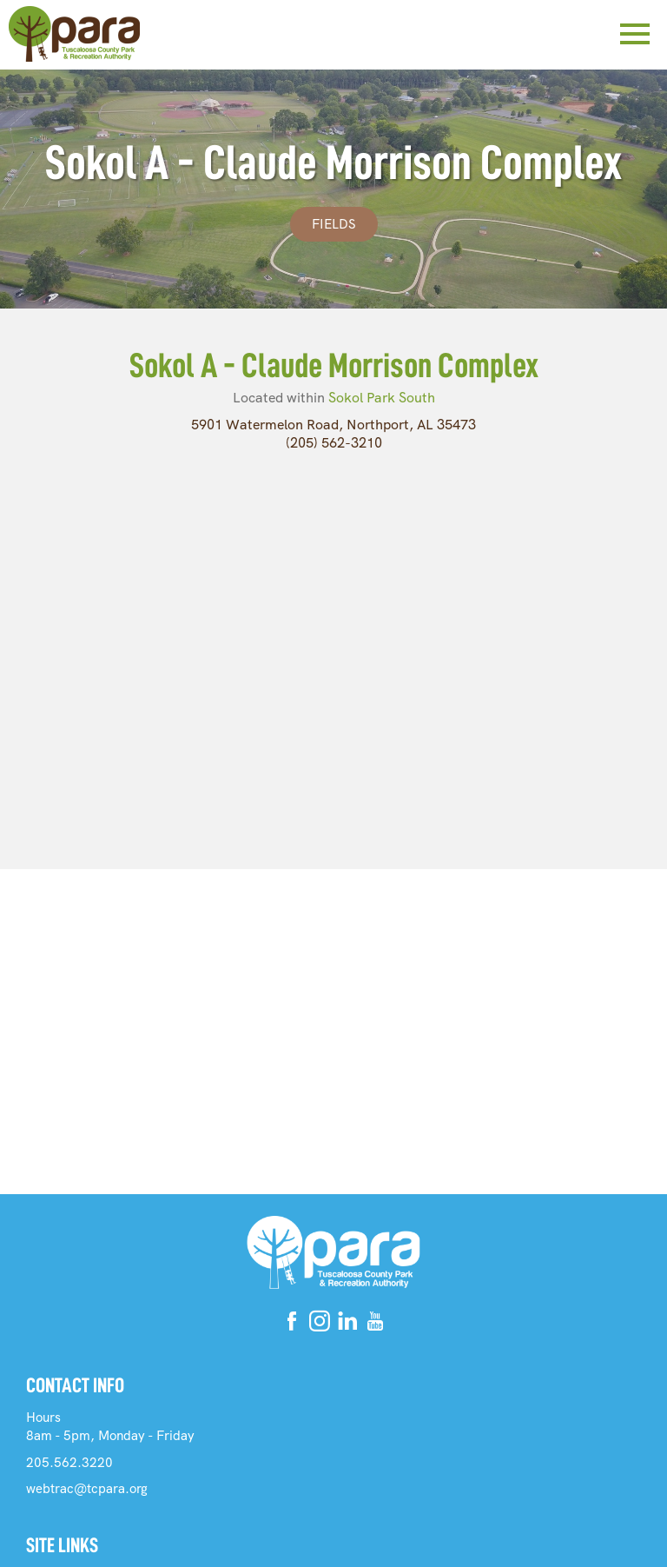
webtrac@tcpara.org (87, 1488)
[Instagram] (319, 1324)
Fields (334, 224)
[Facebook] (291, 1324)
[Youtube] (375, 1324)
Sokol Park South (381, 397)
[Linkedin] (347, 1324)
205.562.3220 (69, 1462)
